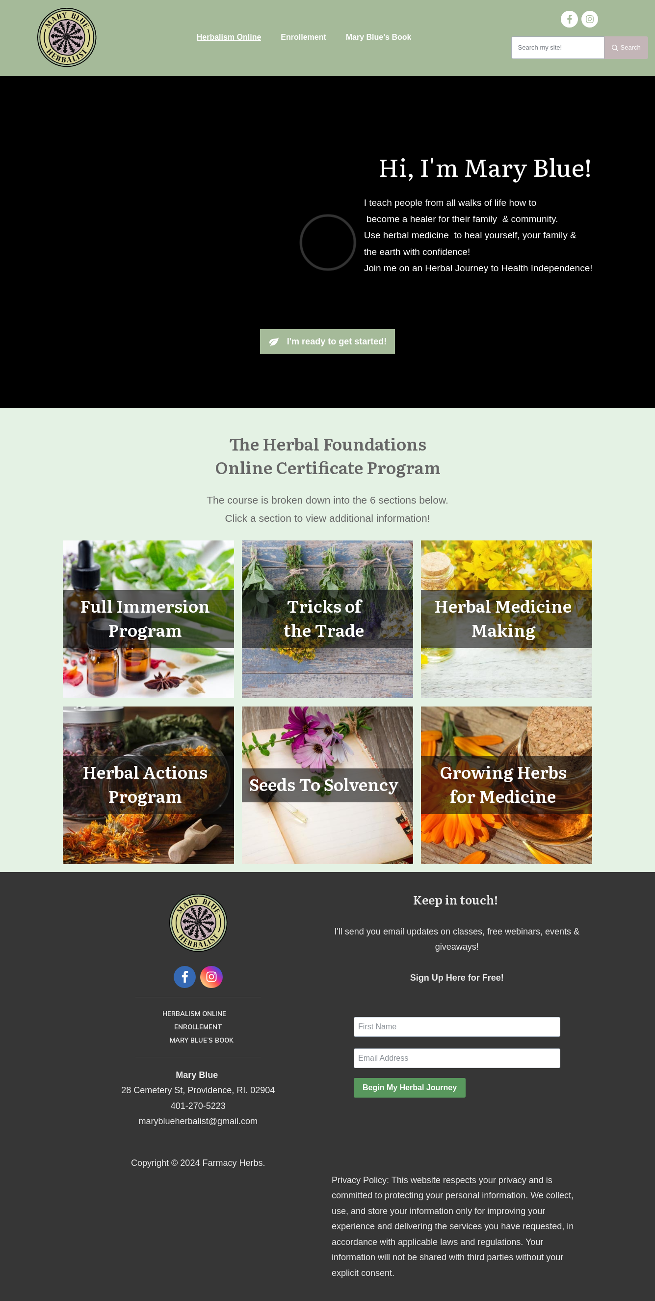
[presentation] (428, 1124)
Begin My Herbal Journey (410, 1087)
